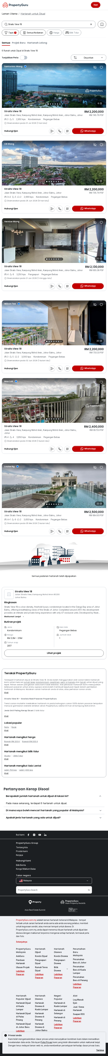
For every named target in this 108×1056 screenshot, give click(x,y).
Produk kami (22, 851)
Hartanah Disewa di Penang (39, 1016)
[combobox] (48, 24)
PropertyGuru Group (27, 843)
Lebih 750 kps (10, 770)
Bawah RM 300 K (30, 741)
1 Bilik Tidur (18, 756)
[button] (6, 43)
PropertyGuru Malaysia (23, 950)
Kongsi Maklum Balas (26, 869)
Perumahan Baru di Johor (79, 961)
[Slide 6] (59, 104)
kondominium (42, 682)
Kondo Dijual (41, 956)
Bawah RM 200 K (12, 741)
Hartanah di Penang (59, 1019)
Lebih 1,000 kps (26, 770)
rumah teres (29, 682)
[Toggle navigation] (104, 5)
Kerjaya (19, 855)
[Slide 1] (48, 104)
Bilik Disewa (61, 969)
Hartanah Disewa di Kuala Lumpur (41, 1006)
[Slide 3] (52, 104)
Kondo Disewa (61, 956)
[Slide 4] (55, 104)
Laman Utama (9, 13)
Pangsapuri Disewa (59, 962)
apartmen (55, 682)
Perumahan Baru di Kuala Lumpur (79, 969)
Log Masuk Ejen (78, 1001)
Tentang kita (22, 847)
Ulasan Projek (22, 967)
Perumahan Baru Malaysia (79, 952)
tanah (83, 682)
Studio (7, 756)
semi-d (64, 682)
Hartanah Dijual (40, 950)
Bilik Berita (21, 865)
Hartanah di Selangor (59, 1012)
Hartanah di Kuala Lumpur (60, 1004)
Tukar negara (23, 875)
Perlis (6, 727)
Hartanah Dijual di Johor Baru (23, 1025)
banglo (71, 682)
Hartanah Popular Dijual (23, 997)
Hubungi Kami (23, 860)
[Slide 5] (57, 104)
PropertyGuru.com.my (26, 920)
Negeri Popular (58, 997)
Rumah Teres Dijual (41, 969)
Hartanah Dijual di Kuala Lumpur (23, 1006)
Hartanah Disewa (59, 950)
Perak (13, 727)
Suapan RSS (79, 1014)
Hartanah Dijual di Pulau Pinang (23, 1016)
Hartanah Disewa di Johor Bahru (41, 1027)
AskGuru (20, 956)
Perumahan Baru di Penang (80, 978)
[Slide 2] (50, 104)
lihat (6, 692)
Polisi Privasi (46, 1042)
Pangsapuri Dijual (40, 962)
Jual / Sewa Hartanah (78, 1008)
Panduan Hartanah (20, 962)
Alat (75, 995)
